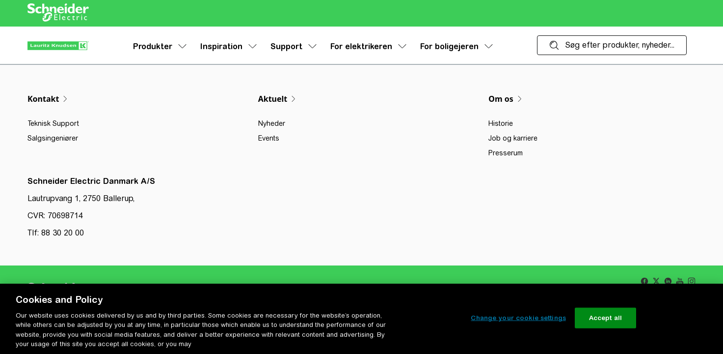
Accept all (605, 318)
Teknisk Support (53, 123)
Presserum (505, 153)
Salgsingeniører (52, 138)
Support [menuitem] (293, 46)
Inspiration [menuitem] (228, 46)
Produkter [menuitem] (160, 46)
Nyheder (271, 123)
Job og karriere (512, 138)
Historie (500, 123)
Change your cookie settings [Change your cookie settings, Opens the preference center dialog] (518, 318)
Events (268, 138)
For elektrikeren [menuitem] (368, 46)
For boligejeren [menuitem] (456, 46)
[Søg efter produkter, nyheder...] (612, 45)
